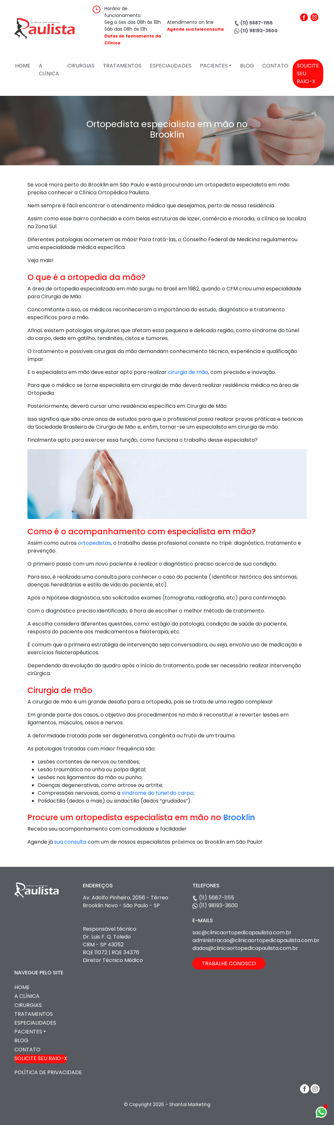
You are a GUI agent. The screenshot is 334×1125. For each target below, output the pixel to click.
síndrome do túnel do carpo (157, 793)
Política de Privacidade (48, 1072)
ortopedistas (94, 543)
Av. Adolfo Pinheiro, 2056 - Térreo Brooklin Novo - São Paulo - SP (125, 901)
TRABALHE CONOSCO (229, 963)
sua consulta (70, 842)
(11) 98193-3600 (256, 30)
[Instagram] (314, 32)
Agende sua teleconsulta (195, 29)
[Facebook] (304, 32)
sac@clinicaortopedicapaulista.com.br (242, 932)
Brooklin (239, 817)
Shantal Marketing (189, 1104)
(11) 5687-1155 (253, 23)
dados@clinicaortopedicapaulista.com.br (245, 948)
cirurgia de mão (187, 372)
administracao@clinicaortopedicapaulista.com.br (256, 940)
